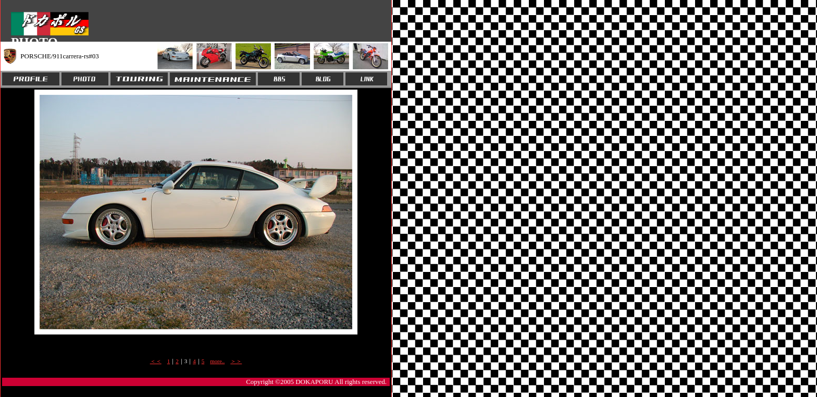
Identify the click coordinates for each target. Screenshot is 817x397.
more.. (217, 361)
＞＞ (236, 361)
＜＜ (156, 361)
